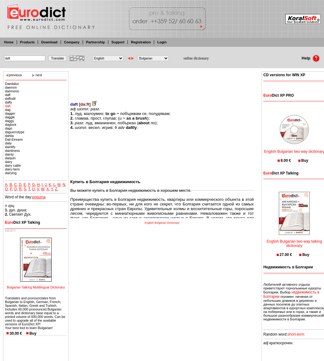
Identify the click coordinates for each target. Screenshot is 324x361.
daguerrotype (14, 132)
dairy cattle (13, 165)
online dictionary (196, 58)
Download (49, 42)
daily (8, 143)
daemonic (12, 91)
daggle (10, 117)
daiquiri (10, 158)
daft (8, 106)
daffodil (10, 98)
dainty (9, 154)
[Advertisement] (162, 82)
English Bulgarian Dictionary (162, 222)
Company (72, 42)
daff (8, 95)
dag (8, 110)
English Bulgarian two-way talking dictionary (294, 239)
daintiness (12, 150)
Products (27, 42)
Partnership (95, 42)
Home (9, 42)
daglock (10, 124)
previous (15, 75)
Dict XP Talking (22, 222)
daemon (11, 87)
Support (117, 42)
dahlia (9, 136)
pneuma (38, 197)
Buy (33, 333)
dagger (10, 113)
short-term (296, 334)
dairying (10, 173)
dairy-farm (12, 169)
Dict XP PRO (278, 95)
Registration (141, 42)
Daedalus (12, 84)
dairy (8, 162)
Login (161, 42)
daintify (10, 147)
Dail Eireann (14, 139)
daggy (9, 121)
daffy (8, 102)
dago (8, 128)
